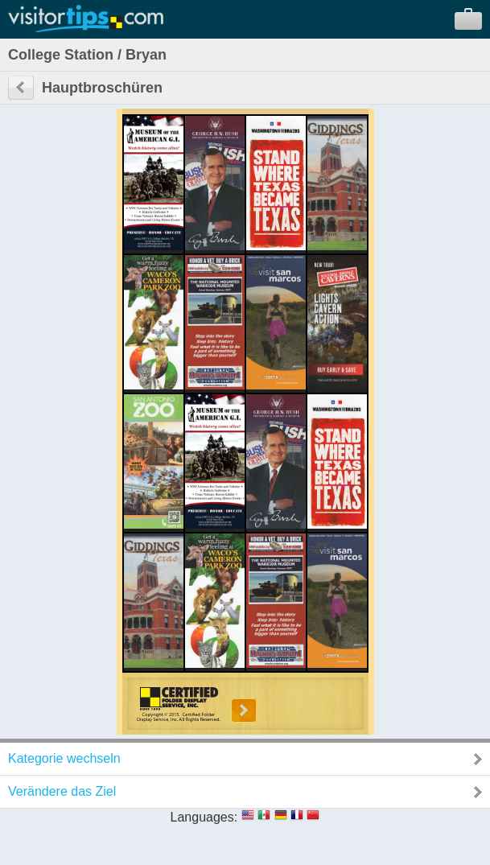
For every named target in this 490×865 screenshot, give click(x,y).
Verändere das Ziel (62, 791)
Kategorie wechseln (64, 758)
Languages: (204, 817)
